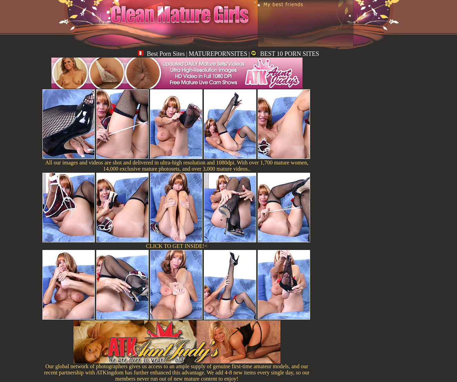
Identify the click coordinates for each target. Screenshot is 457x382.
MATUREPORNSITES (218, 53)
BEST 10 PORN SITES (285, 53)
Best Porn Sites (161, 53)
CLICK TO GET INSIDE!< (176, 246)
